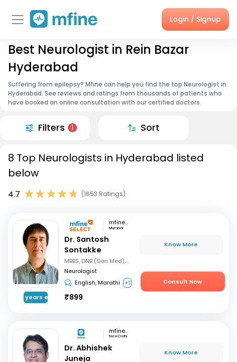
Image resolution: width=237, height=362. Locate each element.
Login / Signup (195, 19)
